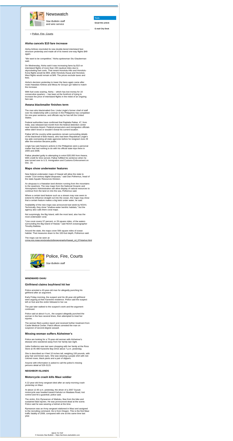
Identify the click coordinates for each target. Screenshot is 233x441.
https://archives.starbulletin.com (68, 435)
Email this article (102, 23)
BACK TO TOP (57, 433)
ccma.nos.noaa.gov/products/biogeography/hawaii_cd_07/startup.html (58, 240)
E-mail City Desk (102, 29)
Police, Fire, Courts (42, 33)
